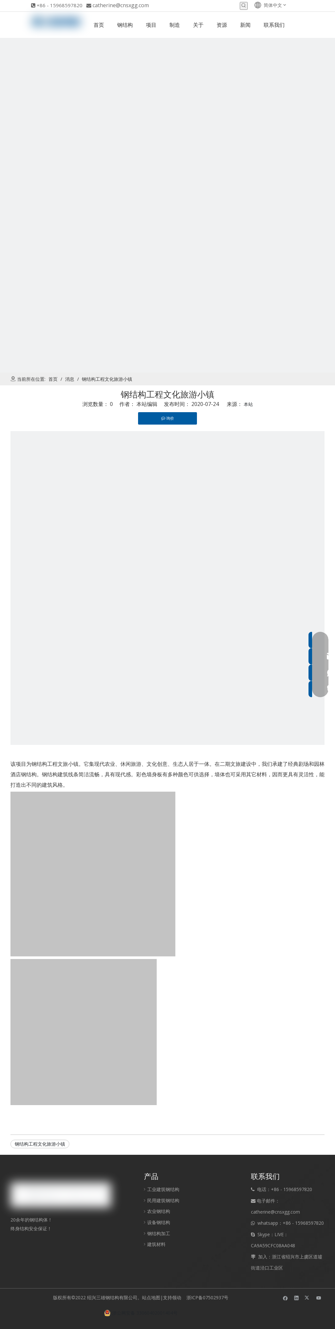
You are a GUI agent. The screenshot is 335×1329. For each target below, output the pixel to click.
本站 (248, 404)
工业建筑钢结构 (163, 1189)
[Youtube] (319, 1297)
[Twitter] (308, 1297)
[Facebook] (285, 1297)
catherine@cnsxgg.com (121, 5)
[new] (167, 205)
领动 (178, 1297)
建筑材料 (156, 1244)
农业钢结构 (158, 1211)
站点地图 (151, 1297)
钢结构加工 (158, 1233)
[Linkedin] (296, 1297)
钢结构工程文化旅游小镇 (40, 1144)
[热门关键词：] (244, 6)
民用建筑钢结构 (163, 1200)
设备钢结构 (158, 1222)
